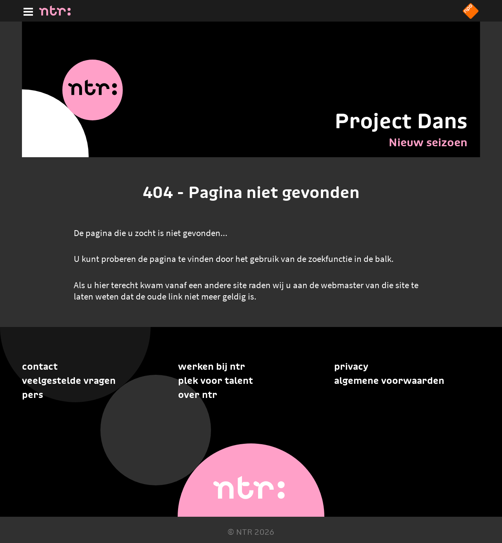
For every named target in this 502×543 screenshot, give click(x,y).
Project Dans (401, 120)
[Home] (55, 13)
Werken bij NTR (211, 366)
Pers (32, 395)
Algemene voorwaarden (389, 380)
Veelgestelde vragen (69, 380)
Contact (40, 366)
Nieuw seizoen (428, 142)
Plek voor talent (215, 380)
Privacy (351, 366)
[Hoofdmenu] (26, 10)
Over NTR (197, 395)
